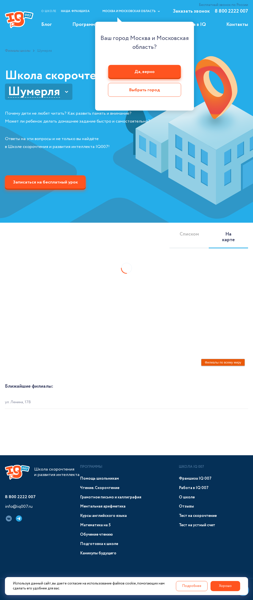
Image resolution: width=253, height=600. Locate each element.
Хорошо (225, 585)
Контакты (237, 24)
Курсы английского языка (103, 516)
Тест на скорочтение (198, 516)
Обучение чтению (96, 534)
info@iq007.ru (19, 506)
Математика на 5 (95, 525)
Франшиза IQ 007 (195, 478)
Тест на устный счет (197, 525)
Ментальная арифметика (103, 506)
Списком (189, 234)
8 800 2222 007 (231, 11)
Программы (85, 24)
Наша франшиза (75, 11)
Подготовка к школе (99, 544)
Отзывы (186, 506)
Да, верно (144, 72)
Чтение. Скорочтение (99, 488)
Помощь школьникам (99, 478)
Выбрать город (144, 90)
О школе (48, 11)
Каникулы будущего (98, 553)
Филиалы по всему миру (223, 362)
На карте (228, 237)
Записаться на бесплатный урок (45, 182)
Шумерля (34, 92)
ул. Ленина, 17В (18, 402)
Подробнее (191, 585)
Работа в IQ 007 (194, 488)
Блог (46, 24)
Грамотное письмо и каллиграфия (110, 497)
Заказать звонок (191, 11)
